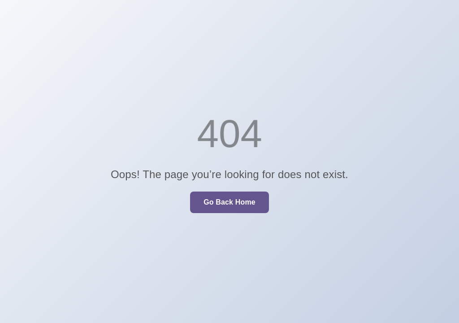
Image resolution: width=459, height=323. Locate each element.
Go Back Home (229, 202)
